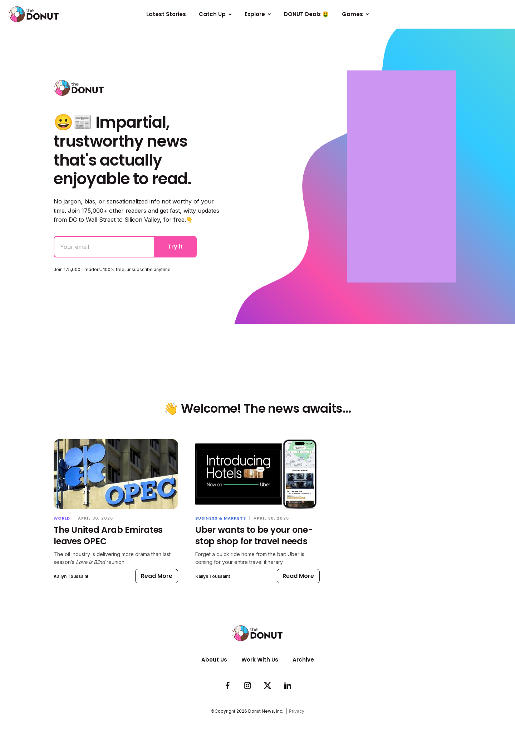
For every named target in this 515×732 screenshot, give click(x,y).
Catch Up (215, 14)
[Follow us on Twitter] (267, 685)
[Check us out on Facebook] (227, 685)
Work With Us (259, 659)
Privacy (296, 711)
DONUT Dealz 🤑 (306, 14)
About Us (214, 659)
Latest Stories (166, 14)
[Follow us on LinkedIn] (287, 685)
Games (355, 14)
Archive (303, 659)
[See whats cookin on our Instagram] (247, 685)
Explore (258, 14)
